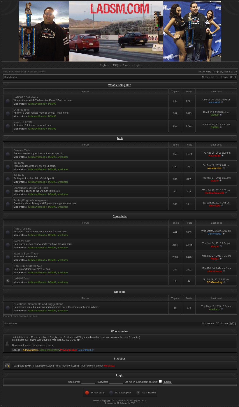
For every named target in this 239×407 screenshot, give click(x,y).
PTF (132, 403)
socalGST (214, 102)
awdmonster (214, 168)
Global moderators (49, 350)
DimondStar (214, 233)
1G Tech (19, 163)
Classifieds (120, 216)
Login (137, 65)
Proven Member (68, 350)
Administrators (30, 350)
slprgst (215, 246)
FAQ (115, 65)
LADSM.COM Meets (26, 97)
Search (126, 65)
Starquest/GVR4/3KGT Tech (31, 187)
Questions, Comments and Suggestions (38, 304)
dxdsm (214, 180)
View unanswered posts (14, 71)
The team (32, 316)
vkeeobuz (109, 365)
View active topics (37, 71)
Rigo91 (215, 258)
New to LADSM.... (24, 122)
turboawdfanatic (37, 103)
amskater (63, 157)
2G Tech (19, 175)
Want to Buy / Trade (26, 253)
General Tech (22, 150)
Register (104, 65)
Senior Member (86, 350)
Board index (10, 77)
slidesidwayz (214, 271)
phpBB (107, 401)
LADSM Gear (22, 278)
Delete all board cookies (14, 316)
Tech (120, 138)
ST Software (122, 403)
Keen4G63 (215, 155)
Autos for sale (22, 228)
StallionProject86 (214, 193)
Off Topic (119, 291)
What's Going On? (119, 85)
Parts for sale (22, 241)
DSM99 (52, 103)
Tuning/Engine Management (31, 200)
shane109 (214, 205)
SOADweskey (214, 282)
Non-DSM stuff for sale (28, 266)
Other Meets (21, 109)
